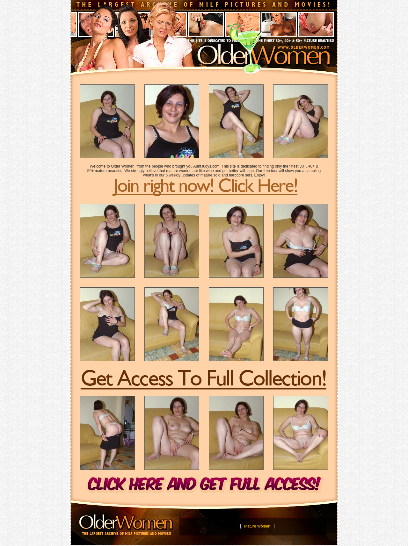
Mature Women (257, 526)
